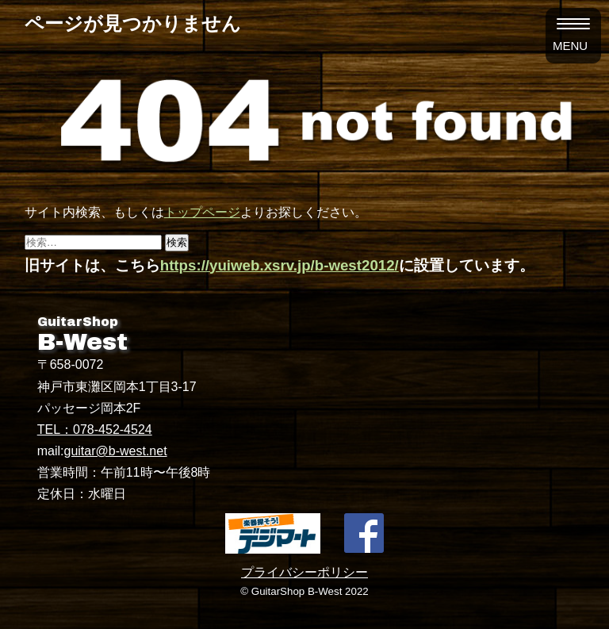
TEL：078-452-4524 (94, 429)
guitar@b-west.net (115, 451)
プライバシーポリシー (304, 572)
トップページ (202, 212)
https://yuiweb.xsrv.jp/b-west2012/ (279, 265)
